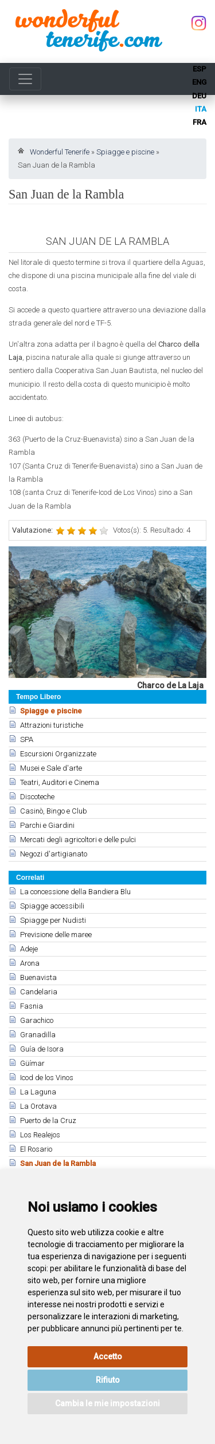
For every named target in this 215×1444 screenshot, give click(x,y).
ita (200, 109)
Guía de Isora (42, 1049)
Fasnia (31, 1006)
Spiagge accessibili (52, 906)
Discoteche (37, 796)
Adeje (29, 949)
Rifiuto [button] (108, 1380)
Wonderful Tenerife (59, 152)
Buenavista (38, 977)
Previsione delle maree (56, 934)
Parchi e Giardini (47, 825)
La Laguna (38, 1092)
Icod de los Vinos (46, 1077)
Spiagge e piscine (125, 152)
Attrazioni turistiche (51, 725)
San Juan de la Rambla (58, 1163)
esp (199, 69)
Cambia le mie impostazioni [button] (107, 1403)
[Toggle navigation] (25, 79)
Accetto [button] (107, 1356)
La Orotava (38, 1106)
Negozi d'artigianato (53, 854)
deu (199, 96)
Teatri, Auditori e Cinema (59, 782)
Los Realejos (40, 1134)
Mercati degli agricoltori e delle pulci (78, 839)
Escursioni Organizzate (58, 753)
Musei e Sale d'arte (51, 768)
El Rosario (36, 1149)
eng (199, 82)
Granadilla (38, 1034)
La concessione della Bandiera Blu (75, 891)
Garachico (36, 1020)
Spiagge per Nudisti (53, 920)
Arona (30, 963)
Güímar (32, 1063)
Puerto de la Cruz (48, 1120)
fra (199, 122)
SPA (26, 739)
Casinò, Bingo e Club (53, 811)
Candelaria (38, 991)
